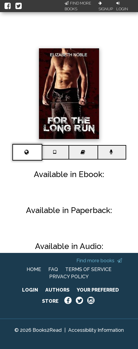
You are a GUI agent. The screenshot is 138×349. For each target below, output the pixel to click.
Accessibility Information (96, 330)
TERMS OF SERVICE (88, 269)
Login (122, 6)
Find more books (99, 260)
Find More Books (78, 6)
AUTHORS (57, 290)
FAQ (53, 269)
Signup (105, 6)
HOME (34, 269)
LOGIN (30, 290)
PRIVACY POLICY (69, 277)
